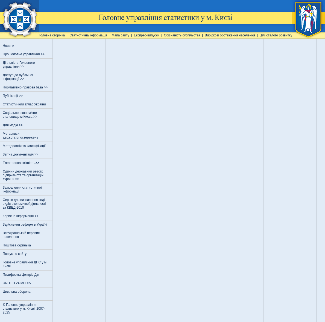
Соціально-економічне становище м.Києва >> (20, 115)
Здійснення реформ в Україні (25, 224)
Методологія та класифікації (24, 146)
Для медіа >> (13, 125)
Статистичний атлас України (24, 104)
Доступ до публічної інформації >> (18, 77)
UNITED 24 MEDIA (17, 283)
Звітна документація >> (21, 154)
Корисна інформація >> (21, 216)
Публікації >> (13, 96)
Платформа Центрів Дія (21, 275)
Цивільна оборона (16, 292)
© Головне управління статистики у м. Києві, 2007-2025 (24, 308)
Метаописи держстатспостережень (20, 135)
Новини (8, 46)
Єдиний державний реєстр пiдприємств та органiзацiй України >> (23, 175)
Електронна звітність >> (21, 163)
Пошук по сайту (15, 254)
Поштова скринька (17, 245)
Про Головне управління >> (24, 54)
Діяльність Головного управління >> (19, 64)
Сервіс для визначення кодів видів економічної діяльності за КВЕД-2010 (24, 203)
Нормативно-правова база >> (26, 87)
